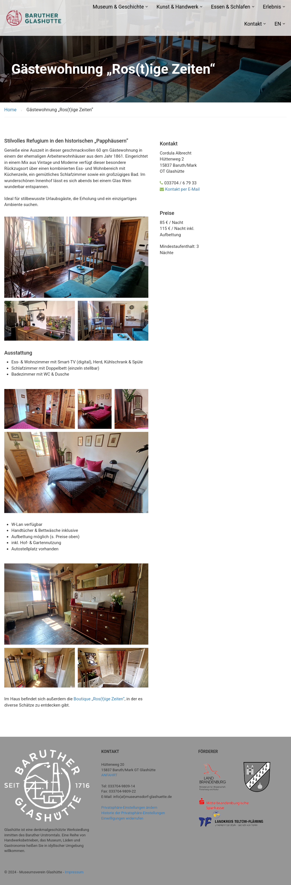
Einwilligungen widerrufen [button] (122, 818)
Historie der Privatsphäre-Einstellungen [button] (133, 813)
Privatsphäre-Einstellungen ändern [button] (129, 807)
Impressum (74, 872)
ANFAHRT (109, 775)
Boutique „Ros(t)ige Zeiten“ (99, 698)
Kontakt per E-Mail (182, 189)
